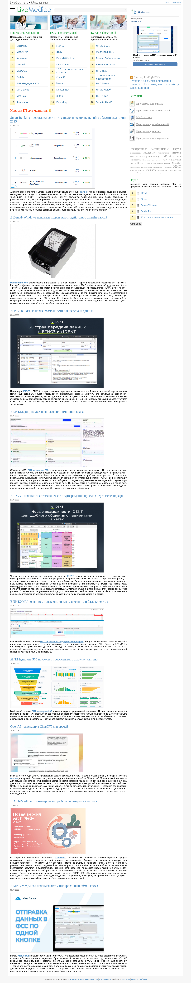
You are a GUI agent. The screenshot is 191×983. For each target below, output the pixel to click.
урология (133, 163)
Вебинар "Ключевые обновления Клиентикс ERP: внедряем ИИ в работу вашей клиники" (154, 84)
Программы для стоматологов (146, 173)
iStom (59, 83)
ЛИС (164, 156)
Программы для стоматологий (153, 110)
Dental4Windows (65, 58)
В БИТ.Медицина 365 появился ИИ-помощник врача (47, 412)
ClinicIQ (60, 77)
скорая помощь (151, 156)
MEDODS (21, 70)
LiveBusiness (143, 12)
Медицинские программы (161, 163)
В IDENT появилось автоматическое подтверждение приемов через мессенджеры (67, 496)
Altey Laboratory (105, 64)
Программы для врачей (151, 160)
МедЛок (21, 96)
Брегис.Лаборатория (108, 58)
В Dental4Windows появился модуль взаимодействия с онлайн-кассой (58, 217)
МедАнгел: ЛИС (105, 51)
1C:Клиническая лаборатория (105, 77)
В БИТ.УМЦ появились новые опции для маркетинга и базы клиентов (59, 601)
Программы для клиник (25, 32)
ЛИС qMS (101, 70)
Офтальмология (135, 167)
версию (14, 778)
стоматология (163, 153)
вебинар (143, 979)
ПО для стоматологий (63, 32)
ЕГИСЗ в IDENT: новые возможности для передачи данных (51, 311)
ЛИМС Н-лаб (103, 89)
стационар (162, 170)
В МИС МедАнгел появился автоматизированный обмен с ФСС (54, 886)
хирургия (160, 173)
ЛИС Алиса (102, 83)
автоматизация (146, 167)
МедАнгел (22, 51)
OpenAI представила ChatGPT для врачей (39, 726)
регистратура (135, 160)
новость (134, 979)
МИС (177, 166)
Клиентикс (22, 58)
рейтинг (83, 192)
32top (59, 96)
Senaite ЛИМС (104, 102)
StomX (60, 45)
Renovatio (22, 102)
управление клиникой (137, 170)
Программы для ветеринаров (152, 138)
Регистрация (176, 2)
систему (126, 979)
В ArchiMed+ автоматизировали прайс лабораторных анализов (54, 801)
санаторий (175, 159)
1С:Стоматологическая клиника (69, 70)
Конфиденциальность (88, 979)
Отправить (135, 224)
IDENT (59, 51)
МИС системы (144, 117)
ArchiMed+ (22, 77)
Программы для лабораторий (152, 124)
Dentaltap (61, 102)
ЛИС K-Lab (102, 96)
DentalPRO (62, 89)
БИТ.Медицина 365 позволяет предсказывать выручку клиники (54, 659)
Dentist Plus (63, 64)
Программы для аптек (148, 131)
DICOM (176, 163)
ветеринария (172, 170)
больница (175, 156)
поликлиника (135, 153)
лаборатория (135, 156)
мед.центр (149, 152)
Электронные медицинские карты (155, 148)
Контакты (72, 979)
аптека (176, 152)
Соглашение (105, 979)
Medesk (20, 64)
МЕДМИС (21, 45)
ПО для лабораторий (103, 32)
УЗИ (164, 159)
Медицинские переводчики (162, 167)
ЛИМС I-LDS (103, 45)
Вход (167, 2)
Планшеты (150, 169)
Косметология (144, 163)
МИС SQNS (22, 89)
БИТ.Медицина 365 (27, 83)
